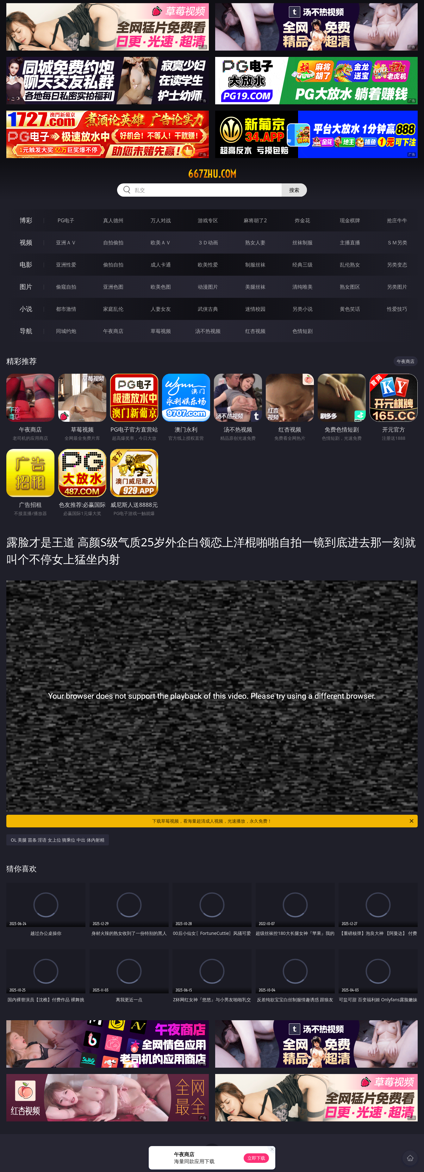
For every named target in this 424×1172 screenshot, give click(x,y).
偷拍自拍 (113, 264)
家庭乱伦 (113, 308)
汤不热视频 (208, 331)
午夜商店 (113, 331)
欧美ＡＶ (161, 242)
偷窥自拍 (66, 286)
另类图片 (397, 286)
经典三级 (302, 264)
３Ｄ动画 (208, 242)
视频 (26, 242)
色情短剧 (302, 331)
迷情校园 (255, 308)
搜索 (294, 190)
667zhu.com (212, 174)
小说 (26, 308)
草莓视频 (161, 331)
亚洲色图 (113, 286)
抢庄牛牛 (397, 220)
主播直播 (350, 242)
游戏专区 (208, 220)
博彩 (26, 220)
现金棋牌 (350, 220)
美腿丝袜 (255, 286)
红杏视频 (255, 331)
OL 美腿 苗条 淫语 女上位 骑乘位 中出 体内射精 (57, 840)
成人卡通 (161, 264)
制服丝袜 (255, 264)
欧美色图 (161, 286)
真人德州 (113, 220)
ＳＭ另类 (397, 242)
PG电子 (66, 220)
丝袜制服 (302, 242)
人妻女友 (161, 308)
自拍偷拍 (113, 242)
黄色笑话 (350, 308)
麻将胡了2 (255, 220)
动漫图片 (208, 286)
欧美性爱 (208, 264)
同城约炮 (66, 331)
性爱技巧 (397, 308)
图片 (26, 286)
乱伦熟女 (350, 264)
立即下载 (256, 1158)
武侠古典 (208, 308)
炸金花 (302, 220)
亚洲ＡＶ (66, 242)
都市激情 (66, 308)
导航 (26, 331)
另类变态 (397, 264)
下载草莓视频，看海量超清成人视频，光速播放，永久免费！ (283, 821)
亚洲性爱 (66, 264)
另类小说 (302, 308)
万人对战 (161, 220)
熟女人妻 (255, 242)
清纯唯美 (302, 286)
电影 (26, 264)
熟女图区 (350, 286)
